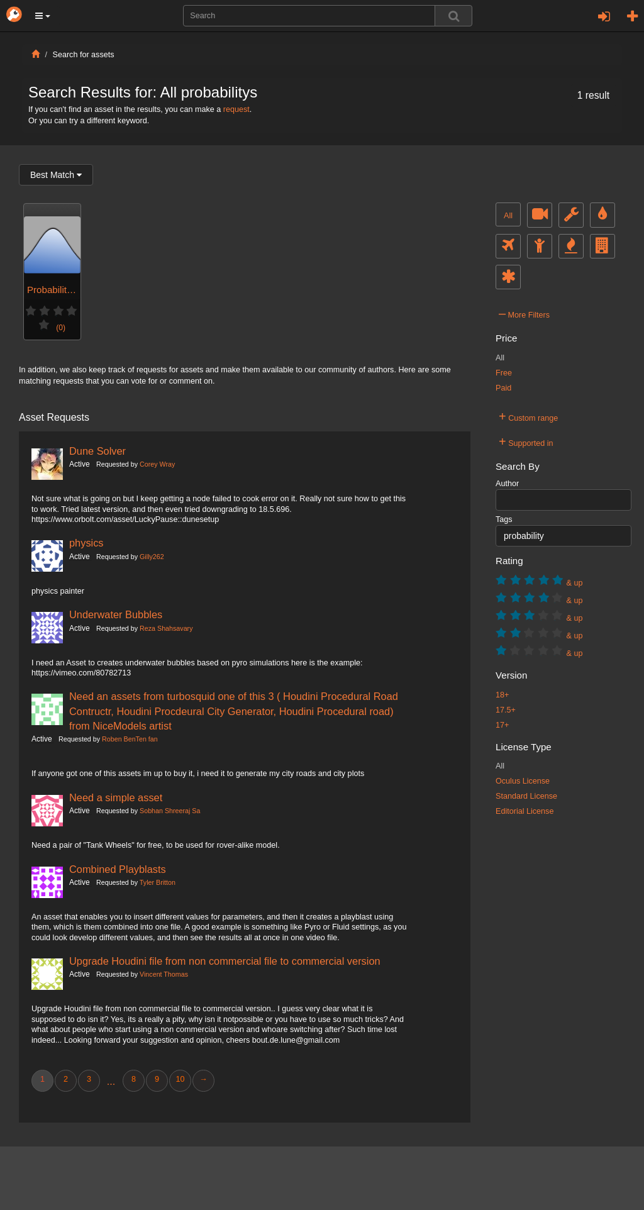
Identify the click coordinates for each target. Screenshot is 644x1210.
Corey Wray (157, 464)
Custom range (528, 416)
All (508, 215)
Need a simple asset (115, 797)
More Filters (524, 313)
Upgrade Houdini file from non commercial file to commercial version (224, 961)
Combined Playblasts (117, 869)
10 (179, 1079)
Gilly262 (152, 556)
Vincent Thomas (164, 974)
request (236, 109)
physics (86, 542)
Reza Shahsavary (166, 628)
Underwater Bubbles (115, 614)
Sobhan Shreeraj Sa (170, 810)
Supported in (526, 441)
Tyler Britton (157, 882)
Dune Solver (97, 451)
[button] (43, 15)
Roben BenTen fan (130, 739)
